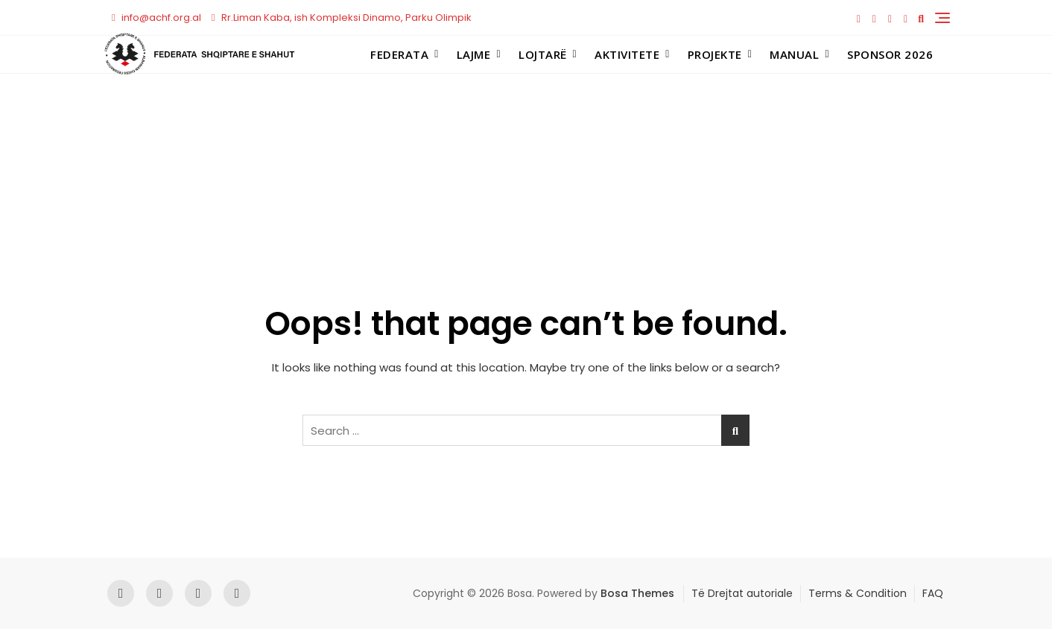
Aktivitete (627, 54)
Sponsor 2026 (890, 54)
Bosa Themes (637, 593)
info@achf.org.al (156, 17)
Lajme (474, 54)
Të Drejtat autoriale (742, 593)
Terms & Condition (857, 593)
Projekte (715, 54)
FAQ (932, 593)
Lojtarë (543, 54)
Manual (794, 54)
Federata (399, 54)
